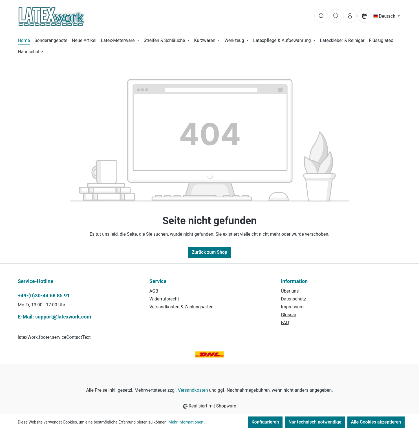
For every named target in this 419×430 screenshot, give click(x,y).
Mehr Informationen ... (188, 422)
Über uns (290, 291)
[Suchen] (321, 16)
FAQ (285, 322)
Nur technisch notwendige (314, 422)
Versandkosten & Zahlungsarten (181, 306)
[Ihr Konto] (350, 16)
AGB (153, 291)
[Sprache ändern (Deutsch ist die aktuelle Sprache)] (386, 16)
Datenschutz (293, 299)
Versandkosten (193, 390)
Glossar (288, 314)
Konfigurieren (265, 422)
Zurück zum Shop (209, 252)
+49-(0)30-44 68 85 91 (44, 295)
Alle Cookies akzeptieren (376, 422)
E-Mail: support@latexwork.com (54, 317)
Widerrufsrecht (164, 299)
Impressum (292, 306)
